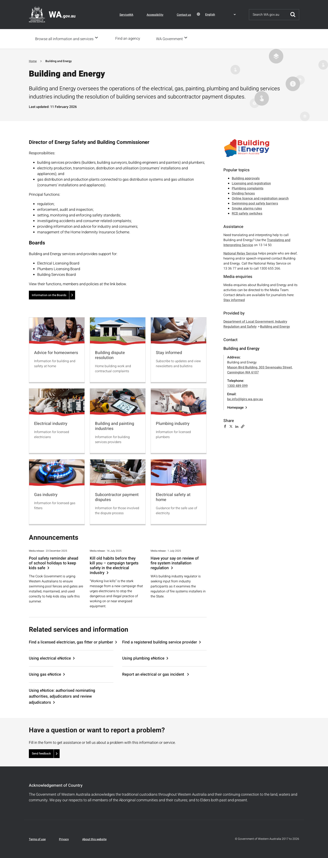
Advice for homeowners (56, 352)
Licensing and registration (251, 182)
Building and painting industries (114, 425)
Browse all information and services (64, 39)
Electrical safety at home (173, 496)
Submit (293, 14)
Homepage (235, 407)
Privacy (64, 839)
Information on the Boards (49, 295)
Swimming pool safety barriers (255, 203)
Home (33, 61)
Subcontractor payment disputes (117, 496)
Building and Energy (275, 326)
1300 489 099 (237, 385)
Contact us (184, 15)
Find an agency (129, 38)
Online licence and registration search (260, 198)
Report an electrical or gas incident (153, 674)
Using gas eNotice (45, 674)
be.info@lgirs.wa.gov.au (245, 398)
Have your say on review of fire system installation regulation (175, 563)
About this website (94, 839)
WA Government (170, 39)
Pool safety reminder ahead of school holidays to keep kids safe (53, 563)
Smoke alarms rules (247, 208)
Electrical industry (50, 423)
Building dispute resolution (110, 354)
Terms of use (37, 839)
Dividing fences (243, 193)
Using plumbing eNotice (143, 658)
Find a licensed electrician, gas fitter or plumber (71, 642)
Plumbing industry (173, 423)
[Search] (268, 14)
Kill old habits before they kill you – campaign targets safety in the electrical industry (114, 565)
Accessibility (155, 15)
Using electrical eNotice (50, 658)
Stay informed (169, 352)
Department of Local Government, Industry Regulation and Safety (255, 324)
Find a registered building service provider (159, 642)
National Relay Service (240, 253)
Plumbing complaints (247, 188)
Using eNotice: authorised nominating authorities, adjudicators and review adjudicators (62, 696)
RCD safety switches (247, 213)
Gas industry (46, 494)
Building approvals (246, 177)
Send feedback (41, 753)
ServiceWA (126, 15)
